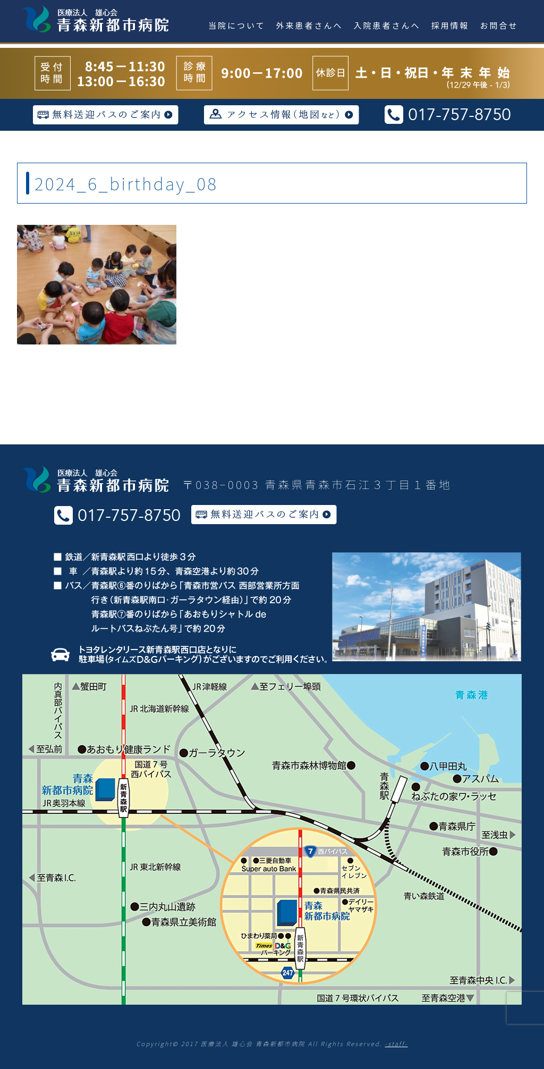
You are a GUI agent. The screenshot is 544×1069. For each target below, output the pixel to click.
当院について (237, 25)
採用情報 (450, 25)
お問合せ (499, 25)
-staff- (396, 1043)
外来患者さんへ (309, 25)
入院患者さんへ (387, 25)
